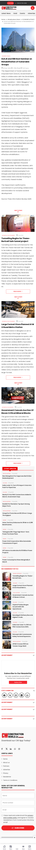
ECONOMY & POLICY (28, 19)
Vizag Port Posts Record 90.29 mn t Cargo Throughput (17, 514)
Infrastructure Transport (8, 235)
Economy (15, 622)
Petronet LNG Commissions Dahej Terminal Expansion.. (22, 635)
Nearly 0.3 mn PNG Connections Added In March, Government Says (16, 496)
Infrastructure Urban (14, 19)
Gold (15, 13)
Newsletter (7, 777)
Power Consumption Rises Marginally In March (16, 561)
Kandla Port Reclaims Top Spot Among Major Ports (16, 505)
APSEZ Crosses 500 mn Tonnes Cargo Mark (20, 645)
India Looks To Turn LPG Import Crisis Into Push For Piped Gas (16, 486)
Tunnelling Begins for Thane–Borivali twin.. (22, 577)
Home (3, 19)
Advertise (31, 13)
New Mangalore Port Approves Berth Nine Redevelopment (16, 477)
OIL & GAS (5, 482)
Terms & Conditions (10, 780)
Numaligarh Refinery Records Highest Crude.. (22, 616)
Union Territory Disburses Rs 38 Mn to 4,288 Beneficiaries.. (17, 524)
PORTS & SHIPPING (7, 473)
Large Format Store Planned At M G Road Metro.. (22, 587)
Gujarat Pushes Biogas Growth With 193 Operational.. (20, 607)
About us (6, 762)
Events (22, 13)
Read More (18, 291)
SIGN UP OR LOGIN (21, 3)
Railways (15, 583)
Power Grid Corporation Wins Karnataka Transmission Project (16, 542)
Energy (4, 520)
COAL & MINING (16, 592)
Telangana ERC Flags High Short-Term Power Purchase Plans (15, 533)
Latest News (6, 13)
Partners (6, 766)
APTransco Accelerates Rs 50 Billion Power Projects (17, 551)
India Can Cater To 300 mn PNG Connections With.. (21, 626)
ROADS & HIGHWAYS (17, 573)
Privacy (5, 773)
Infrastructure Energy (7, 407)
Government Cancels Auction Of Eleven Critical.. (22, 596)
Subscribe (10, 3)
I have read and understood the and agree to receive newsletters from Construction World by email (18, 818)
